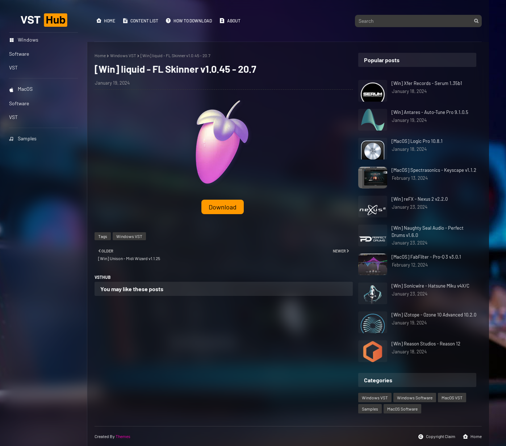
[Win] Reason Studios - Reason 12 (426, 344)
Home (105, 21)
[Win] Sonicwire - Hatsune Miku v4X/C (430, 286)
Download (223, 207)
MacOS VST (452, 397)
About (230, 21)
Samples (23, 138)
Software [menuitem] (19, 54)
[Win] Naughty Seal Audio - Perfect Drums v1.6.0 (428, 231)
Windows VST (123, 55)
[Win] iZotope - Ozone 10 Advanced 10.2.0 (434, 315)
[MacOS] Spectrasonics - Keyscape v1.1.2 (434, 170)
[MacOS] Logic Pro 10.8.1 (417, 141)
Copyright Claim (436, 436)
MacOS (21, 89)
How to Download (189, 21)
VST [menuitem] (13, 67)
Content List (140, 21)
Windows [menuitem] (23, 40)
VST (13, 117)
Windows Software (414, 397)
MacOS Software (402, 408)
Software (19, 103)
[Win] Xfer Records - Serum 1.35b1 (427, 83)
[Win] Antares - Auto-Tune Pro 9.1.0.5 (430, 112)
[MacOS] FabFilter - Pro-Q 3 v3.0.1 (426, 257)
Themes (123, 436)
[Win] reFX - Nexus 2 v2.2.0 (420, 199)
